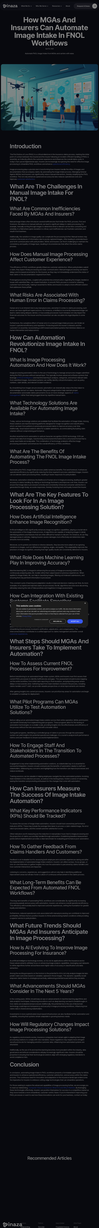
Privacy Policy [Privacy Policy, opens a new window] (26, 616)
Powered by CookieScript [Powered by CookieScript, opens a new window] (41, 619)
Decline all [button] (57, 621)
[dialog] (49, 614)
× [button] (85, 603)
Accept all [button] (75, 621)
